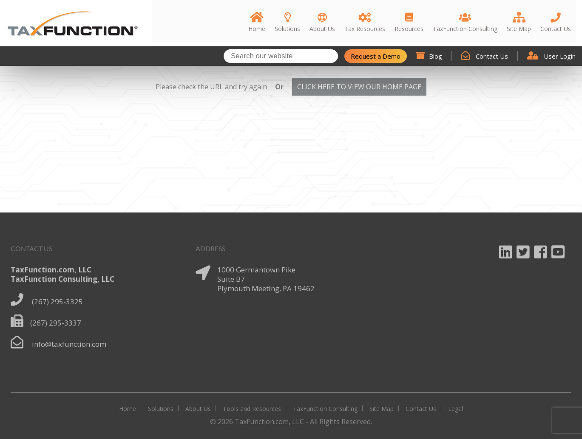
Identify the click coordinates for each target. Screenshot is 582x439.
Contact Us (484, 56)
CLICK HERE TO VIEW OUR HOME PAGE (359, 86)
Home (127, 409)
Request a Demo (375, 56)
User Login (551, 56)
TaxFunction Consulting (325, 409)
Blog (429, 56)
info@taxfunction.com (69, 344)
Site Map (381, 409)
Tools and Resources (252, 409)
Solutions (160, 409)
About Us (198, 409)
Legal (455, 409)
